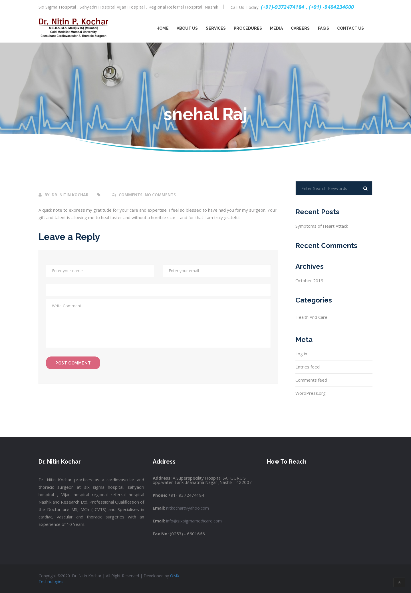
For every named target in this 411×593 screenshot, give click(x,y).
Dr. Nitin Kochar (70, 194)
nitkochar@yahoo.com (187, 508)
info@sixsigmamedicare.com (193, 521)
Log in (301, 353)
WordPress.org (310, 393)
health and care (311, 317)
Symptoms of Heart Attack (321, 226)
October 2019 (309, 280)
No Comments (160, 194)
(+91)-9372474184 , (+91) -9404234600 (307, 6)
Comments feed (311, 380)
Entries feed (307, 367)
